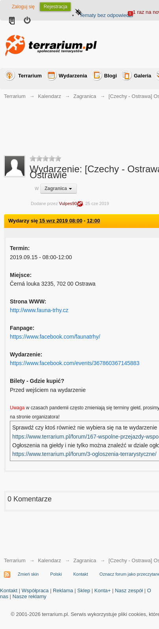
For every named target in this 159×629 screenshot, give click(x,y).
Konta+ (102, 590)
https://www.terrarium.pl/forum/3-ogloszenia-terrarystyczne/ (84, 454)
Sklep (83, 590)
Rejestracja (55, 6)
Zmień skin (28, 574)
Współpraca (35, 590)
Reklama (63, 590)
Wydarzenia (73, 76)
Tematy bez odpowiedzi (106, 15)
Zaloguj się (23, 6)
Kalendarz (49, 560)
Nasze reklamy (30, 596)
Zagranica (84, 560)
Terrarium (30, 76)
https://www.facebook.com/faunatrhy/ (55, 336)
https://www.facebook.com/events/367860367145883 (74, 363)
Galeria (142, 76)
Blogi (110, 76)
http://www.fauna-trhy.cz (39, 310)
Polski (56, 574)
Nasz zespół (129, 590)
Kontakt (80, 574)
